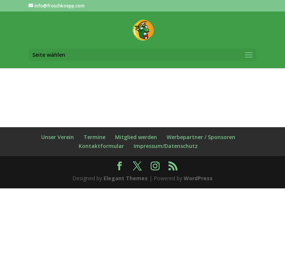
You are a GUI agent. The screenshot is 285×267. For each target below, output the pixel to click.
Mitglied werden (136, 137)
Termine (94, 137)
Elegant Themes (126, 178)
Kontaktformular (101, 145)
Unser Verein (57, 137)
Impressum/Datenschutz (166, 145)
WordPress (198, 178)
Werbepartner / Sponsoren (201, 137)
